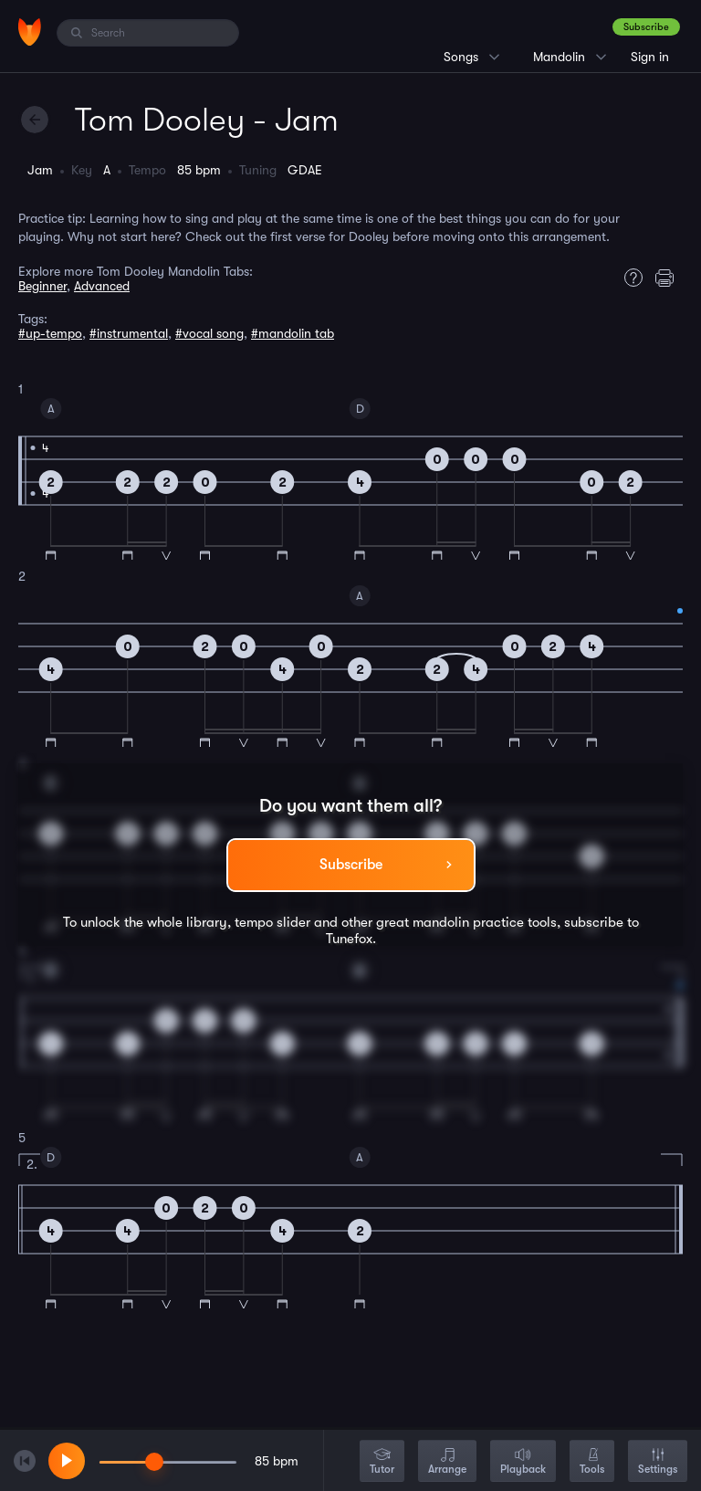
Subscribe (646, 27)
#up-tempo (50, 333)
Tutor (382, 1462)
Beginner (42, 285)
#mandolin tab (292, 333)
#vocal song (209, 333)
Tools (592, 1462)
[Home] (29, 32)
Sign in (650, 56)
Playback (523, 1462)
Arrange (447, 1462)
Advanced (102, 285)
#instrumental (128, 333)
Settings (657, 1462)
